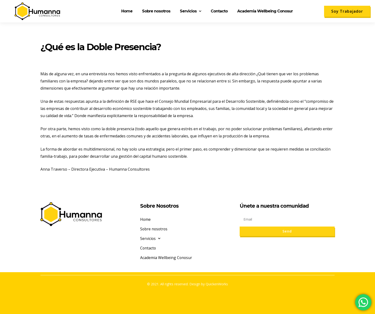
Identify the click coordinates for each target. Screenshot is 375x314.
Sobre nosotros (156, 11)
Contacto (219, 11)
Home (126, 11)
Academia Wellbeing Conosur (265, 11)
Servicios (190, 11)
